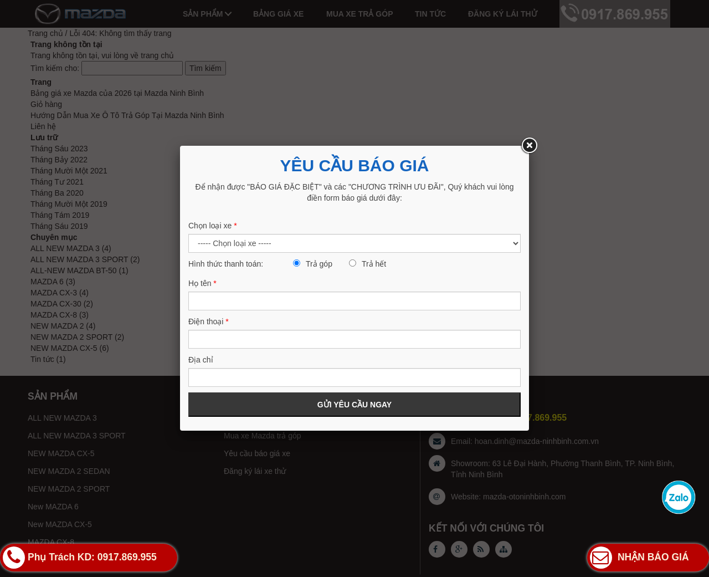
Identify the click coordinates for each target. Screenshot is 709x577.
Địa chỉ (200, 359)
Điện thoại (208, 321)
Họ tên (202, 283)
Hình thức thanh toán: (225, 263)
